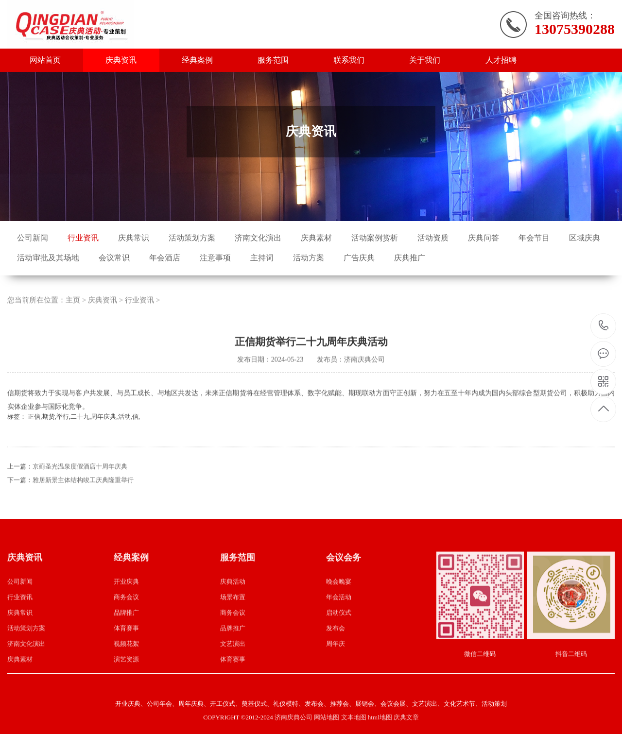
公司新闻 (32, 238)
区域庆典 (584, 238)
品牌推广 (126, 627)
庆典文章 (406, 717)
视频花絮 (126, 658)
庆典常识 (133, 238)
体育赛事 (126, 643)
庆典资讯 (121, 60)
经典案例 (197, 60)
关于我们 (424, 60)
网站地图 (326, 717)
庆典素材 (316, 238)
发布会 (335, 643)
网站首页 (45, 60)
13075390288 (604, 325)
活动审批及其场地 (48, 258)
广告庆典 (359, 258)
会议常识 (114, 258)
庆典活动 (232, 596)
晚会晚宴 (338, 596)
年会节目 (534, 238)
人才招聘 (501, 60)
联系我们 (348, 60)
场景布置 (232, 611)
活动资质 (433, 238)
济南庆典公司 (293, 717)
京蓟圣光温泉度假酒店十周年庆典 (80, 481)
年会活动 (338, 611)
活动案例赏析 (374, 238)
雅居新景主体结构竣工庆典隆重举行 (83, 495)
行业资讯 (83, 238)
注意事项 (215, 258)
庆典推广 (409, 258)
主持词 (262, 258)
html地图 (380, 717)
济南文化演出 (258, 238)
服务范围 (273, 60)
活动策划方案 (192, 238)
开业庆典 (126, 596)
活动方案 (308, 258)
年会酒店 (164, 258)
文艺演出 (232, 658)
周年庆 (335, 658)
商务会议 (126, 611)
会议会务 (343, 573)
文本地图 (353, 717)
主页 (73, 315)
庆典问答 (483, 238)
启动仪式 (338, 627)
